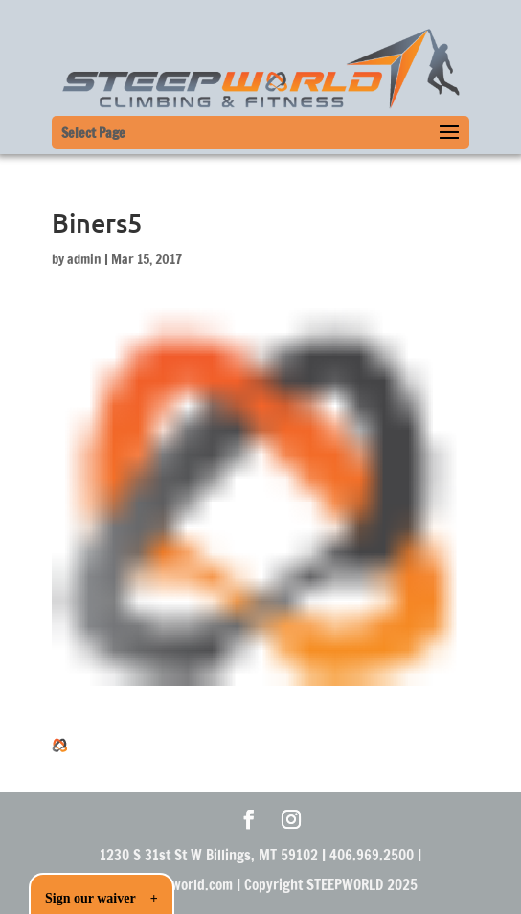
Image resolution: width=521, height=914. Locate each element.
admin (84, 259)
